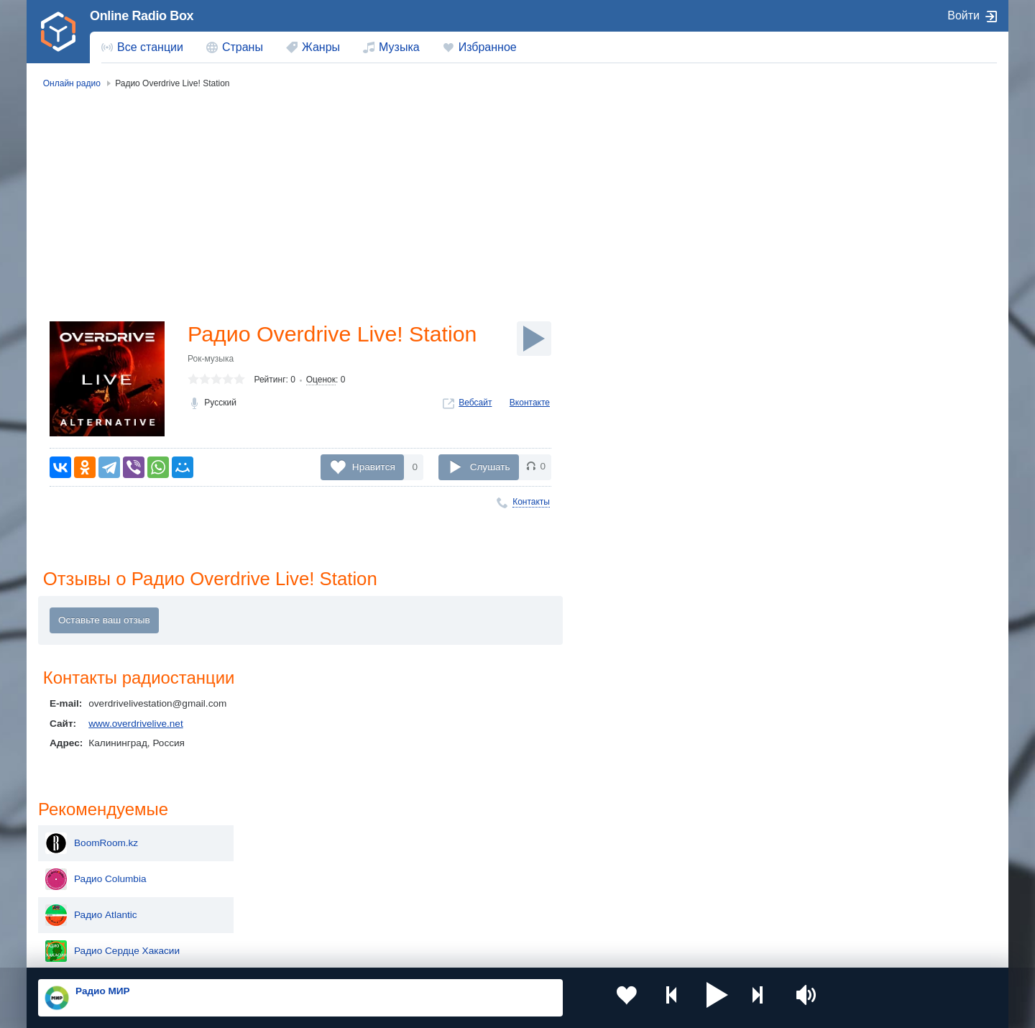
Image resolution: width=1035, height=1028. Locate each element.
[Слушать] (534, 338)
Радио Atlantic (855, 221)
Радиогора (847, 437)
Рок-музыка (211, 360)
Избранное (488, 47)
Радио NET (848, 365)
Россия (79, 838)
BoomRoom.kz (855, 149)
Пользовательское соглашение (217, 951)
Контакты (531, 502)
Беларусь (84, 911)
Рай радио (847, 401)
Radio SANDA (854, 329)
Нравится (373, 466)
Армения (471, 862)
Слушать (490, 466)
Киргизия (83, 862)
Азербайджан (481, 911)
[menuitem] (142, 47)
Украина (275, 838)
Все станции (150, 47)
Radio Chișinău (856, 473)
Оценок (321, 382)
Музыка (399, 47)
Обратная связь (465, 951)
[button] (682, 998)
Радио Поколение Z (867, 293)
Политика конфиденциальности (356, 951)
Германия (666, 911)
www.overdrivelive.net (135, 725)
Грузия (272, 911)
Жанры (321, 47)
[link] (58, 32)
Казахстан (667, 838)
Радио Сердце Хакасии (876, 257)
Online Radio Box (141, 16)
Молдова (471, 838)
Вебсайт (475, 404)
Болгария (665, 862)
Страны (242, 47)
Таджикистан (286, 862)
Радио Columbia (859, 185)
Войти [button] (963, 15)
